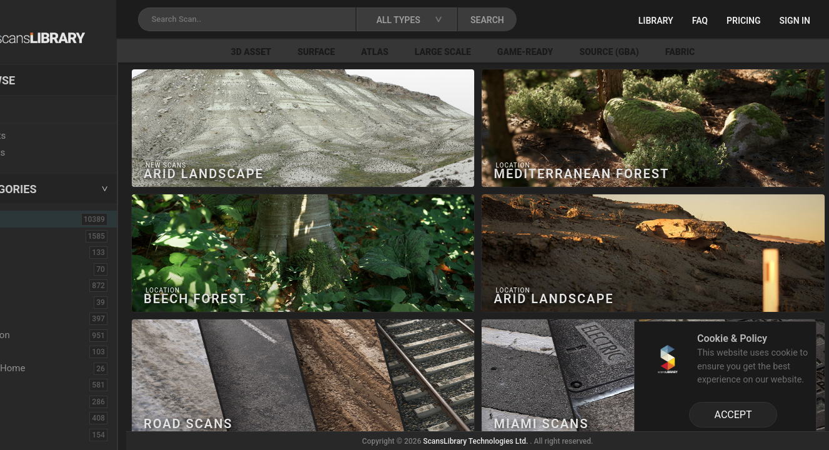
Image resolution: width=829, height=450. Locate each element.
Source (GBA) (660, 52)
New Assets (41, 135)
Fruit (25, 434)
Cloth (27, 302)
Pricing (744, 21)
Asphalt (32, 252)
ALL (26, 218)
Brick (26, 268)
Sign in (795, 21)
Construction (43, 335)
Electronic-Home (51, 368)
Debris (29, 351)
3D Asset (303, 52)
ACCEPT (733, 415)
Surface (368, 52)
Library (655, 21)
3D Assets (37, 235)
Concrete (35, 318)
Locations (36, 110)
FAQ (700, 21)
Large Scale (495, 52)
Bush (26, 285)
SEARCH (549, 20)
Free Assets (41, 152)
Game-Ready (577, 52)
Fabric (732, 52)
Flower (30, 417)
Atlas (426, 52)
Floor (26, 401)
